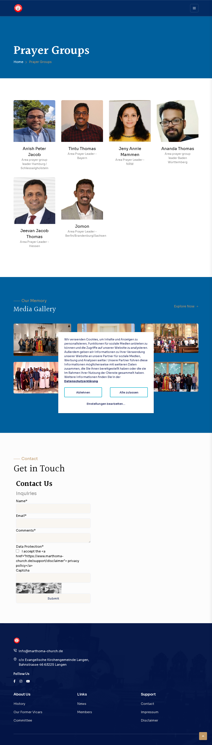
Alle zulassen (129, 392)
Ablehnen (83, 392)
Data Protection (30, 546)
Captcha (22, 570)
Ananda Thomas (177, 148)
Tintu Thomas (82, 148)
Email (21, 516)
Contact (147, 704)
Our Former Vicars (28, 712)
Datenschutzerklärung (81, 381)
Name (21, 501)
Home (18, 62)
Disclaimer (149, 720)
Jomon (82, 226)
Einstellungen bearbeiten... (106, 404)
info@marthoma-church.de (41, 651)
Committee (23, 720)
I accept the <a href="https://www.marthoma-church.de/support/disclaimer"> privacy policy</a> (47, 558)
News (81, 704)
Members (84, 712)
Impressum (150, 712)
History (19, 704)
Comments (26, 530)
